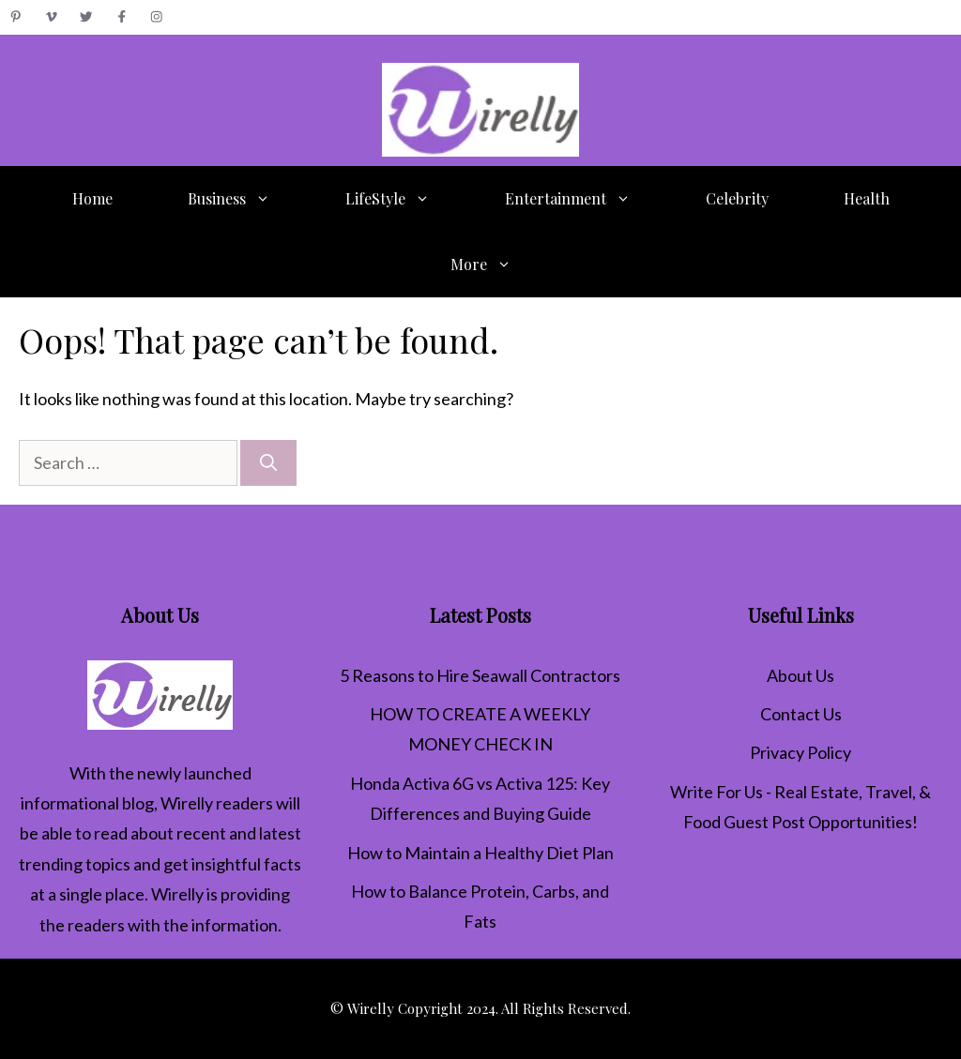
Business (248, 199)
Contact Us (801, 713)
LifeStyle (406, 199)
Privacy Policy (800, 752)
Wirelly (186, 803)
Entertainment (586, 199)
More (499, 264)
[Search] (268, 463)
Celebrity (737, 198)
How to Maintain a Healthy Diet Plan (480, 852)
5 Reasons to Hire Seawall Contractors (480, 675)
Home (92, 198)
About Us (800, 675)
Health (867, 198)
